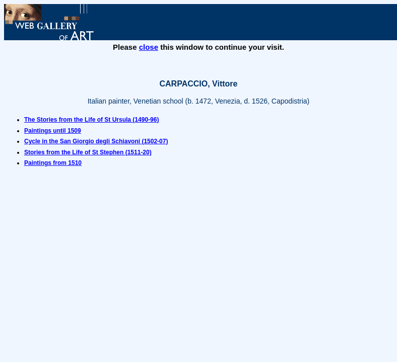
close (148, 47)
